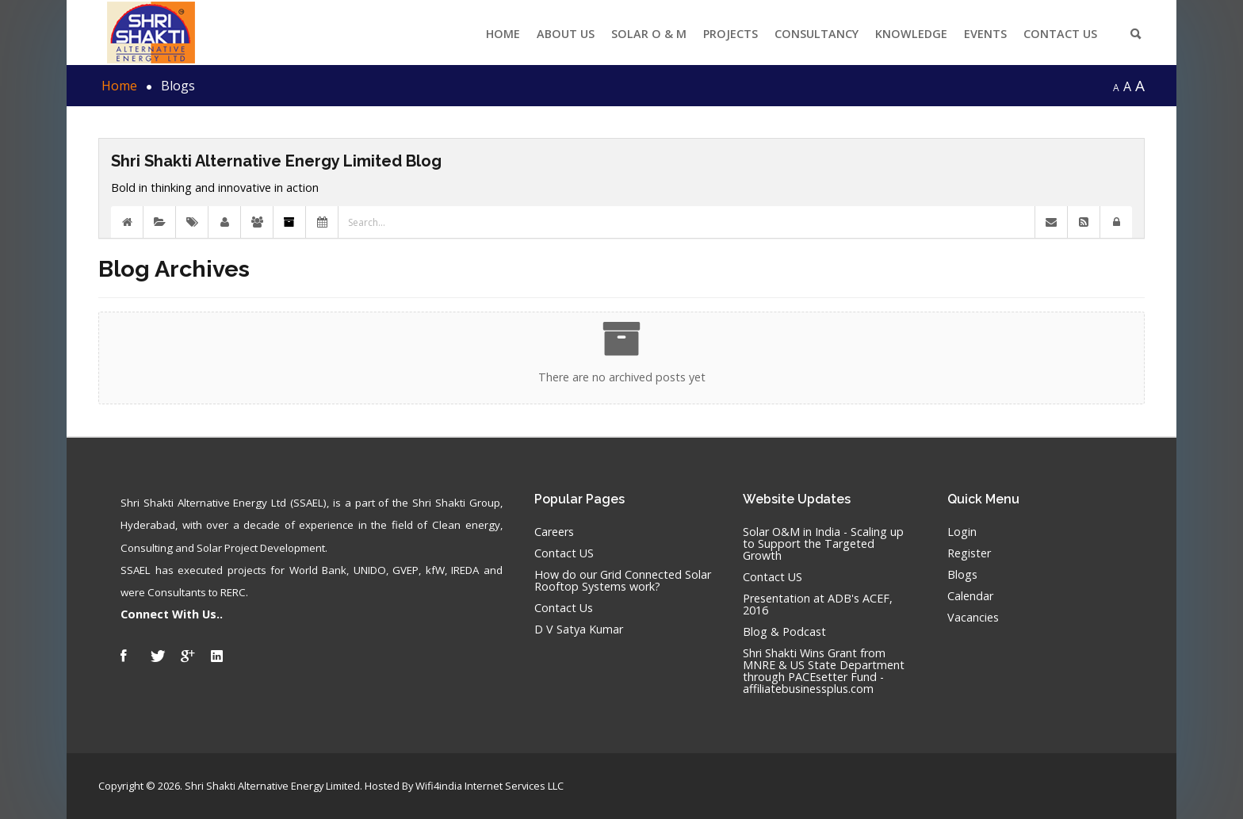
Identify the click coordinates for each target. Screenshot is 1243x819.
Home (503, 33)
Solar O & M (649, 33)
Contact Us (1060, 33)
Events (985, 33)
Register (969, 554)
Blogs (962, 575)
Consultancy (816, 33)
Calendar (970, 596)
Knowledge (911, 33)
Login (962, 532)
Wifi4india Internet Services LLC (489, 786)
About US (566, 33)
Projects (730, 33)
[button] (1116, 222)
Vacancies (973, 618)
